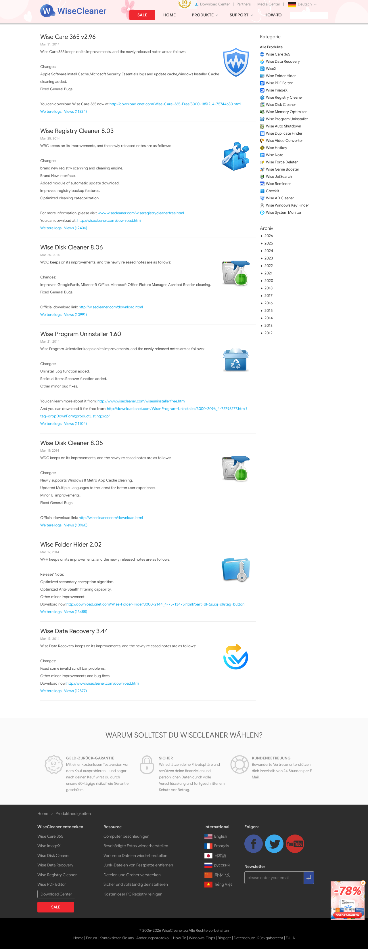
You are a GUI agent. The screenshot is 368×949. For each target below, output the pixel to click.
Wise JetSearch (279, 176)
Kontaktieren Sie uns (116, 937)
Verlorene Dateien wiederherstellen (135, 855)
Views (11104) (75, 423)
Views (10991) (75, 314)
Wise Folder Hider (281, 75)
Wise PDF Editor (279, 83)
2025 (268, 243)
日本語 (215, 855)
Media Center (268, 4)
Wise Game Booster (282, 169)
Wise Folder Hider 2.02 (70, 544)
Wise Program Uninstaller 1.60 (80, 334)
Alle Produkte (271, 47)
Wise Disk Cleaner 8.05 (71, 443)
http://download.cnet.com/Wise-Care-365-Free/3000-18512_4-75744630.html (175, 104)
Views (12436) (75, 228)
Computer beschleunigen (126, 836)
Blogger (224, 937)
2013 (268, 325)
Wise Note (274, 154)
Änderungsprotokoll (153, 937)
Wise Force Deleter (282, 162)
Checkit (272, 190)
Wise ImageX (277, 90)
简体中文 (217, 874)
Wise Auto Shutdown (283, 126)
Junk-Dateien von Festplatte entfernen (138, 865)
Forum (91, 937)
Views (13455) (75, 611)
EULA (290, 937)
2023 (268, 258)
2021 (268, 273)
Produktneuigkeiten (73, 813)
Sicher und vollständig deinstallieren (135, 884)
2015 (268, 310)
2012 (268, 333)
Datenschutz (244, 937)
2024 (268, 250)
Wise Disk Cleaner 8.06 (71, 247)
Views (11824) (75, 111)
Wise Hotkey (276, 147)
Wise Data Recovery (283, 61)
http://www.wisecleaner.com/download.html (102, 683)
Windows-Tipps (202, 937)
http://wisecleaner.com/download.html (109, 220)
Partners (244, 4)
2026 (268, 235)
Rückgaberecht (270, 937)
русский (217, 865)
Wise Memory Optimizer (286, 111)
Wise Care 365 (278, 54)
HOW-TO (273, 15)
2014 (268, 318)
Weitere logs (51, 111)
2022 (268, 265)
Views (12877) (75, 690)
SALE (142, 15)
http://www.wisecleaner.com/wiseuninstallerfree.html (141, 401)
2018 (268, 288)
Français (216, 845)
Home (42, 813)
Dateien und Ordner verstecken (132, 874)
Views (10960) (75, 525)
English (215, 836)
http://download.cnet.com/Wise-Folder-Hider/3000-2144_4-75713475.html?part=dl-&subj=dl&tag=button (155, 604)
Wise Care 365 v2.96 (68, 37)
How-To (179, 937)
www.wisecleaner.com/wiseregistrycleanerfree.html (141, 213)
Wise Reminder (278, 183)
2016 (268, 303)
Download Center (215, 4)
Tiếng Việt (218, 884)
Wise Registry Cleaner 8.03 (77, 131)
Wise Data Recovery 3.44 (74, 631)
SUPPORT (239, 15)
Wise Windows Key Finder (287, 205)
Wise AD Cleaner (280, 198)
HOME (169, 15)
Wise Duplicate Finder (284, 133)
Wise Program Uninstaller (287, 119)
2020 (268, 280)
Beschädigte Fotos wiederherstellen (135, 845)
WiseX (271, 68)
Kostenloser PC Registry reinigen (132, 894)
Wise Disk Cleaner (281, 104)
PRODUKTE (203, 15)
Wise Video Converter (284, 140)
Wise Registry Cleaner (284, 97)
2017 (268, 295)
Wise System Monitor (284, 212)
